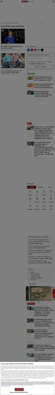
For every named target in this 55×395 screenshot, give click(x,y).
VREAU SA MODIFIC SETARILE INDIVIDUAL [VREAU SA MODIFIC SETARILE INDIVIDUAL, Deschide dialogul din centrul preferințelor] (19, 392)
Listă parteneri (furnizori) (5, 386)
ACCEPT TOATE (19, 389)
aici (9, 375)
